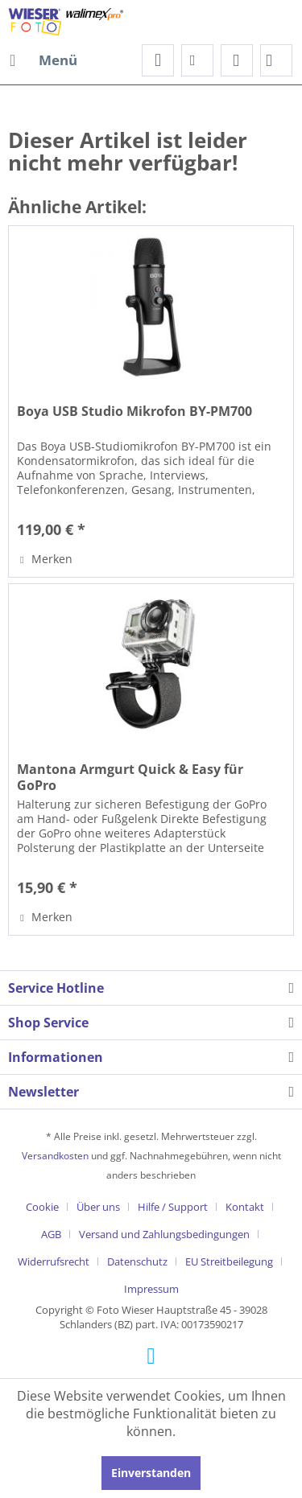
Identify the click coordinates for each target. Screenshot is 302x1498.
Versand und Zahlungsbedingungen (164, 1234)
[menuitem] (42, 60)
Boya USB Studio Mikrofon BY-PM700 (134, 411)
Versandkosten (55, 1156)
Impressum (151, 1289)
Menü (43, 58)
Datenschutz (137, 1261)
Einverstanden (151, 1472)
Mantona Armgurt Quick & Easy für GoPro (130, 777)
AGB (51, 1234)
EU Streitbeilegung (229, 1261)
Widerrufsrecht (53, 1261)
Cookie (42, 1207)
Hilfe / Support (173, 1207)
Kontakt (244, 1207)
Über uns (98, 1207)
